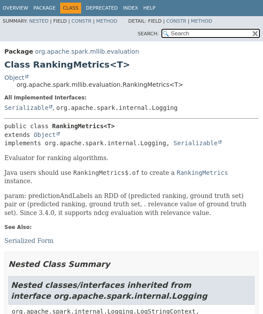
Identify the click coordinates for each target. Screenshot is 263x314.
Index (130, 8)
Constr (82, 21)
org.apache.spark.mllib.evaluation (87, 51)
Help (149, 8)
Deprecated (102, 8)
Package (45, 8)
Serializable (26, 107)
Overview (15, 8)
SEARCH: (148, 34)
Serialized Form (29, 240)
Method (106, 21)
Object (14, 77)
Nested (38, 21)
